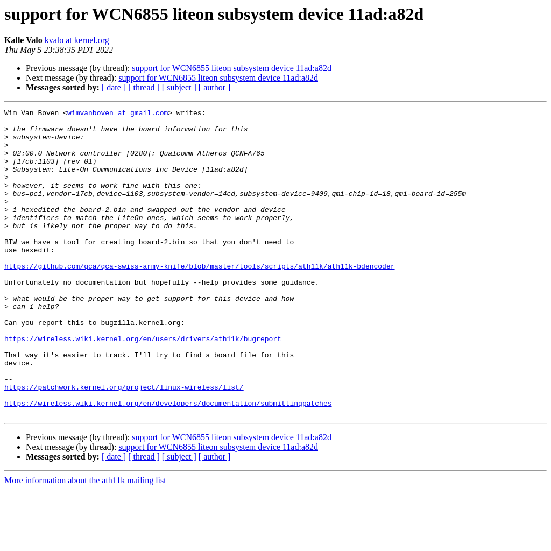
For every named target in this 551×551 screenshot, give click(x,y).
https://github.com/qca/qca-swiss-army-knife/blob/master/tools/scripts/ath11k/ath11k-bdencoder (199, 298)
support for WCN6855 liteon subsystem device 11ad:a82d (231, 68)
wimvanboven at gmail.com (117, 114)
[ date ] (114, 87)
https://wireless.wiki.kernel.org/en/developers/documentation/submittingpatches (167, 463)
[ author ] (215, 87)
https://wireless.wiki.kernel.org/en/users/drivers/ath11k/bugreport (142, 385)
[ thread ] (144, 87)
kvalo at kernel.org (77, 40)
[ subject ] (179, 87)
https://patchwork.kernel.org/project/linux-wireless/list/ (124, 443)
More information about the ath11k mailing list (85, 541)
